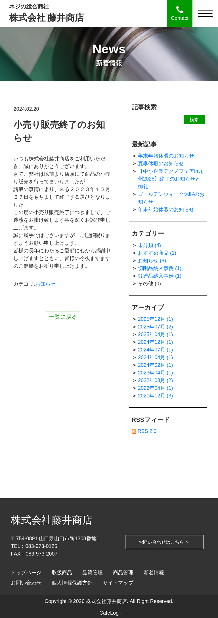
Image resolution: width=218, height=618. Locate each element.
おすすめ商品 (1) (157, 253)
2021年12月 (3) (155, 396)
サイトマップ (118, 583)
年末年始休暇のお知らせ (166, 156)
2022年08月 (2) (155, 380)
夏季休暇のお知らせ (161, 163)
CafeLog (109, 613)
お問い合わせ (26, 583)
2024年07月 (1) (155, 350)
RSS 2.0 (144, 431)
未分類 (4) (149, 245)
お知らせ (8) (152, 260)
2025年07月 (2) (155, 327)
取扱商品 (62, 572)
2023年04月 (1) (155, 373)
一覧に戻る (63, 317)
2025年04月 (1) (155, 334)
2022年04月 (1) (155, 388)
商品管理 (123, 572)
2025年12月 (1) (155, 319)
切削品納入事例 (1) (159, 268)
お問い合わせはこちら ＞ (55, 549)
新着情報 (154, 572)
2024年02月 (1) (155, 365)
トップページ (26, 572)
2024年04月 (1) (155, 357)
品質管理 (92, 572)
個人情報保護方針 (72, 583)
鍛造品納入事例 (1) (159, 276)
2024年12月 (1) (155, 342)
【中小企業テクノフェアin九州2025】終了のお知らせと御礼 (170, 178)
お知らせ (45, 284)
